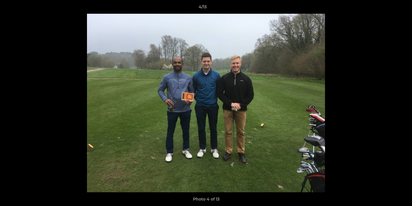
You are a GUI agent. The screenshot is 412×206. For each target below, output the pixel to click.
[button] (388, 8)
